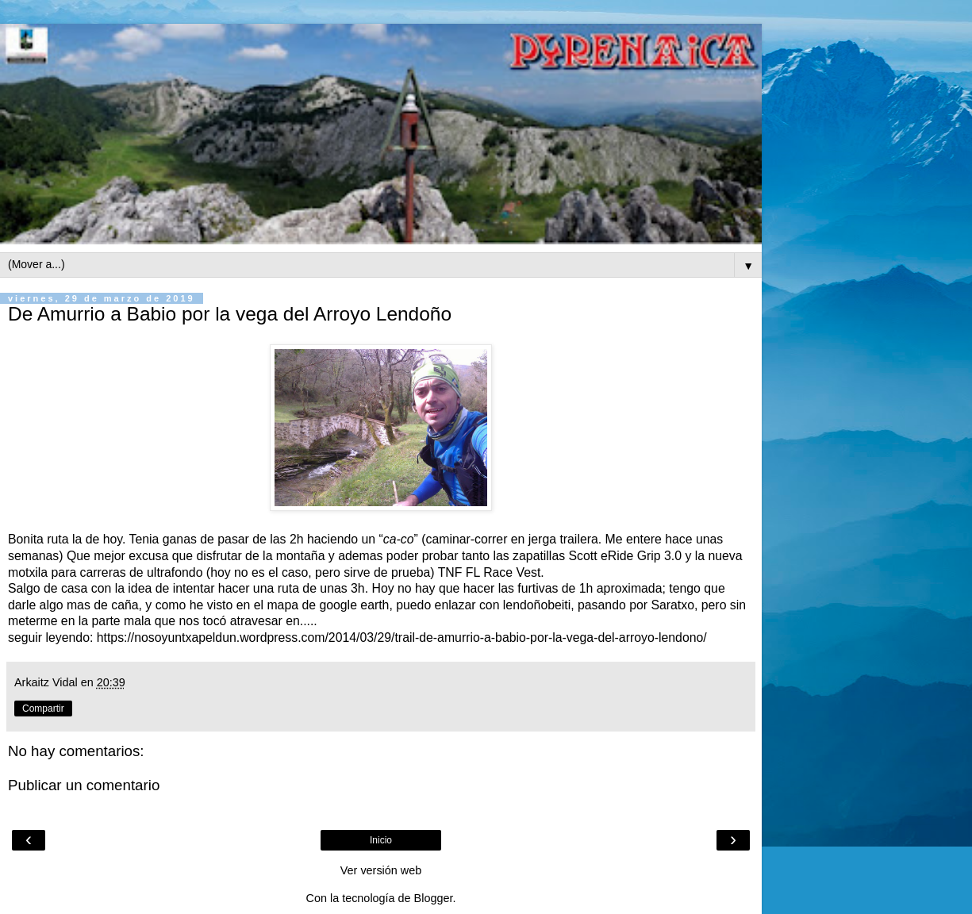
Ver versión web (380, 870)
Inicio (381, 840)
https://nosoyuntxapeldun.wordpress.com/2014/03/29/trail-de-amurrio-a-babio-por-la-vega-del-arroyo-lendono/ (402, 637)
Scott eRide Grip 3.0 (625, 556)
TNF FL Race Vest (489, 572)
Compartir (43, 708)
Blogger (433, 898)
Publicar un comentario (83, 785)
